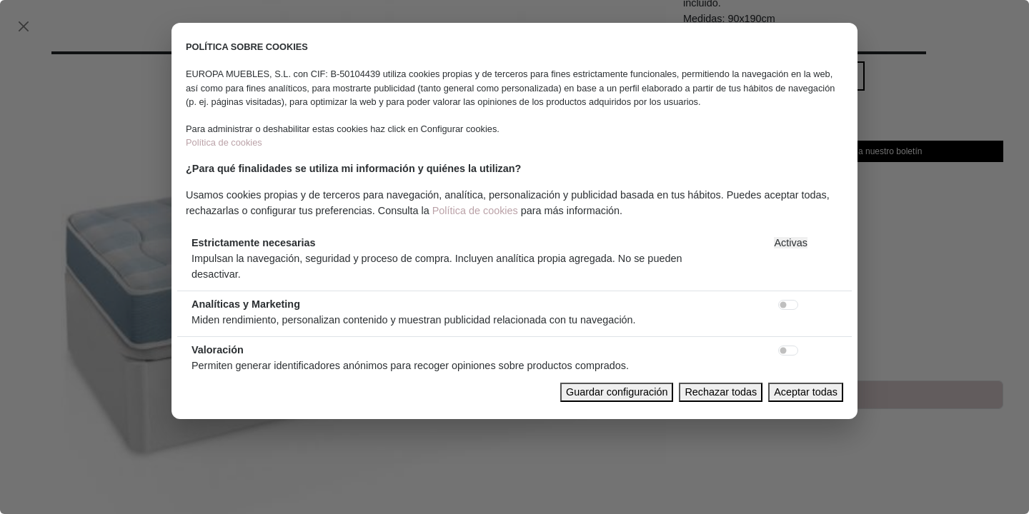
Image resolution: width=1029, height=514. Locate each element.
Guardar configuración (616, 392)
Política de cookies (224, 142)
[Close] (23, 26)
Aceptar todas (805, 392)
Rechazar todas (721, 392)
